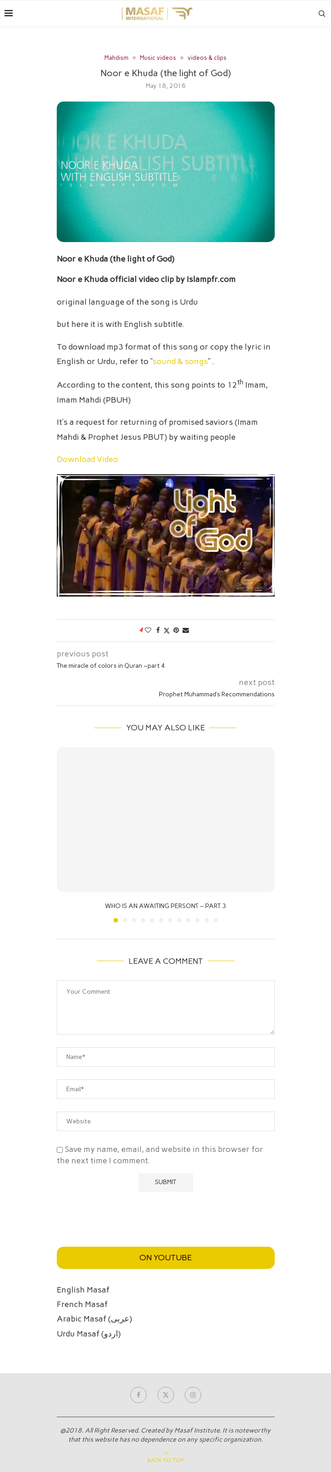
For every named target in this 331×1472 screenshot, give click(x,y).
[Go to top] (165, 1459)
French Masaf (82, 1304)
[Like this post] (148, 630)
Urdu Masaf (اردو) (89, 1334)
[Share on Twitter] (166, 631)
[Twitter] (166, 1395)
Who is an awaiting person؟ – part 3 (165, 906)
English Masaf (83, 1290)
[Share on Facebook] (158, 630)
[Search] (321, 13)
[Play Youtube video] (166, 535)
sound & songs (180, 361)
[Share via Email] (186, 630)
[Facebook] (138, 1395)
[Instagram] (193, 1395)
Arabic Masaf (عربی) (94, 1319)
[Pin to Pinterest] (176, 630)
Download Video (87, 459)
